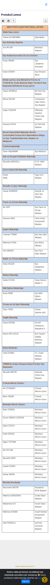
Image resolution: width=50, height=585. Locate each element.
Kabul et (25, 581)
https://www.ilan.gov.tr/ (25, 566)
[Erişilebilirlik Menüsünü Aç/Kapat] (44, 580)
